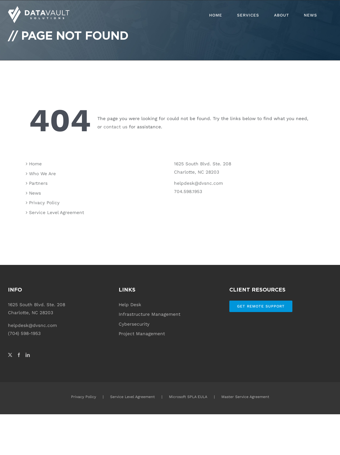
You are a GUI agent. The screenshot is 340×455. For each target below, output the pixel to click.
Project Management (142, 333)
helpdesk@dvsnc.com (198, 183)
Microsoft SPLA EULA (188, 397)
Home (35, 163)
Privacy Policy (44, 202)
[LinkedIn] (28, 355)
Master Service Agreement (245, 397)
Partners (38, 183)
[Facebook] (19, 355)
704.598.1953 (188, 191)
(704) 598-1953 (24, 333)
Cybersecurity (134, 324)
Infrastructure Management (149, 314)
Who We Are (42, 173)
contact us (115, 126)
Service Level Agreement (56, 212)
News (35, 193)
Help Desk (130, 304)
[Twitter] (10, 355)
